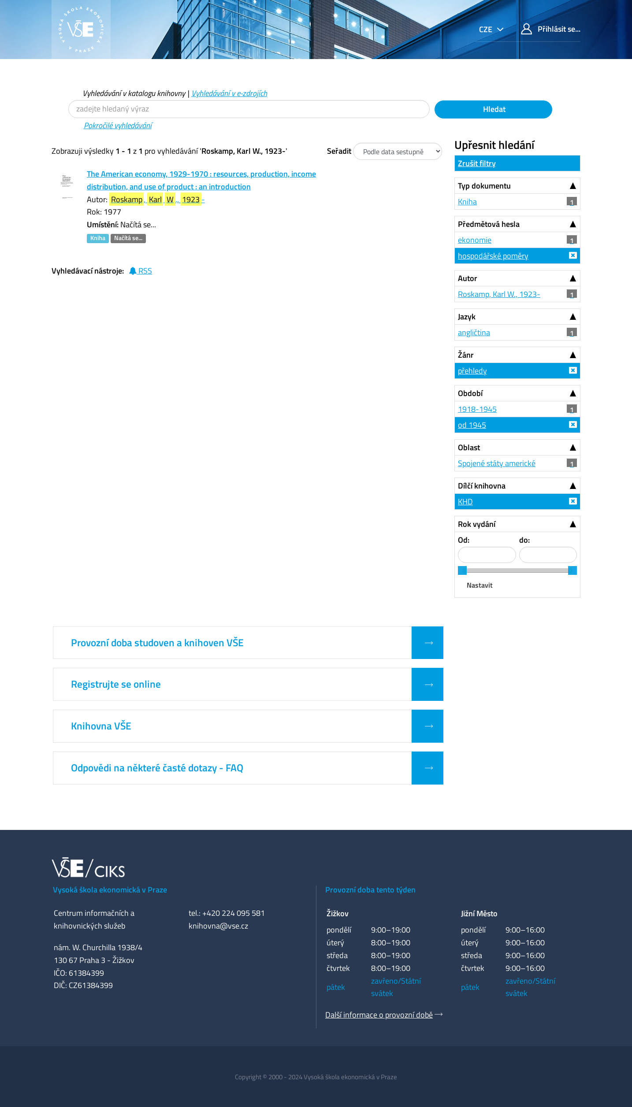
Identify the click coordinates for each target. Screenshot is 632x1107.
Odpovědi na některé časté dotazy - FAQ (157, 767)
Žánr (466, 355)
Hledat (493, 109)
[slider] (462, 570)
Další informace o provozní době (379, 1015)
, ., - (157, 199)
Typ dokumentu (484, 186)
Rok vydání (476, 524)
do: (524, 539)
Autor (467, 278)
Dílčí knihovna (482, 486)
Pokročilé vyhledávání (118, 125)
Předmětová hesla (489, 224)
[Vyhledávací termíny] (249, 109)
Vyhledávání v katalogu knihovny (133, 93)
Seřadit (339, 151)
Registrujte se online (116, 684)
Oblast (469, 447)
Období (470, 393)
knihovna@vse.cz (218, 926)
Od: (463, 539)
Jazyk (467, 316)
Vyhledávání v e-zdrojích (229, 93)
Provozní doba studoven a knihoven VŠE (157, 642)
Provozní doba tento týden (370, 890)
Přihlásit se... (550, 29)
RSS (140, 271)
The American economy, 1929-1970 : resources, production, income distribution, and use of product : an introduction (201, 180)
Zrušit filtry (477, 163)
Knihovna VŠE (101, 725)
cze (486, 29)
